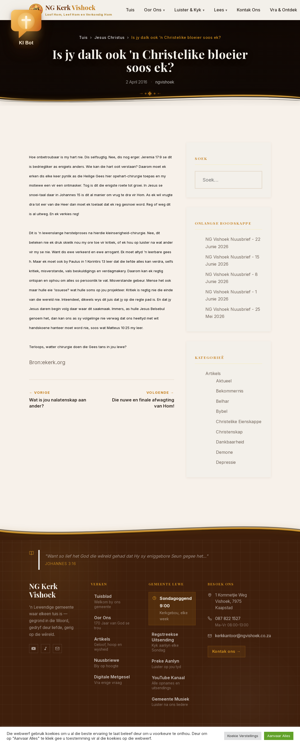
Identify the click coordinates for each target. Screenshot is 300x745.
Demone (224, 452)
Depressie (226, 462)
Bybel (221, 411)
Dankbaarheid (230, 442)
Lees (221, 9)
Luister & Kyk (189, 9)
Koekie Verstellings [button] (242, 736)
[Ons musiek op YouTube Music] (45, 648)
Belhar (222, 401)
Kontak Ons (248, 9)
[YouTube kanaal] (33, 648)
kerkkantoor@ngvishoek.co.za (243, 635)
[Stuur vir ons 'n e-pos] (57, 648)
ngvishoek (164, 82)
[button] (26, 29)
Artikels (213, 373)
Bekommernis (229, 391)
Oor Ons (154, 9)
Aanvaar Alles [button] (278, 736)
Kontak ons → (226, 651)
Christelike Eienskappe (238, 421)
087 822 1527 (228, 618)
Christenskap (229, 431)
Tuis (130, 9)
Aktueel (224, 380)
